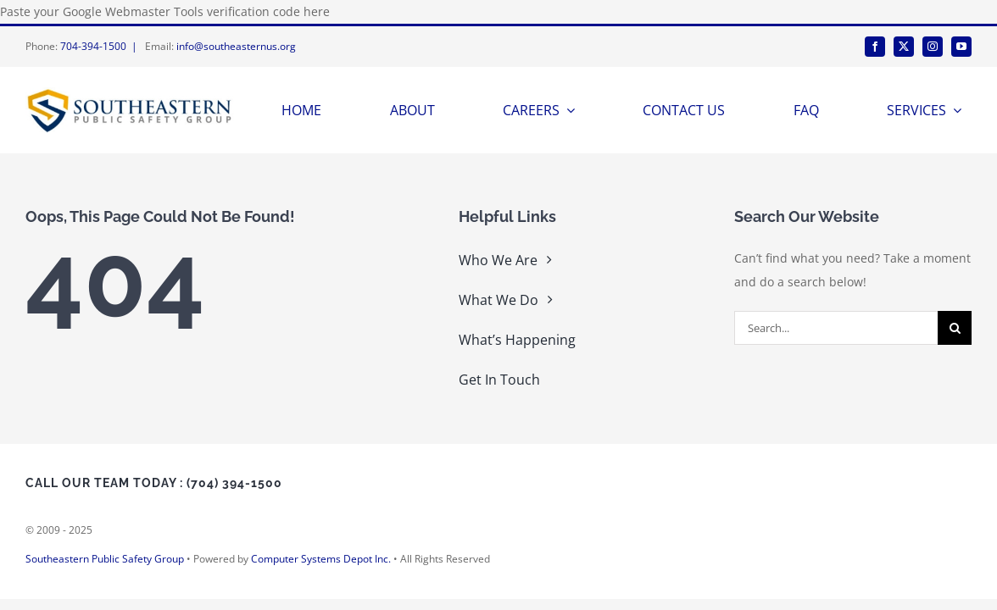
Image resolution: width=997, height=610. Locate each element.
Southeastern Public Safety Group (104, 559)
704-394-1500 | (101, 46)
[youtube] (961, 46)
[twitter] (904, 46)
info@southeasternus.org (236, 46)
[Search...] (836, 328)
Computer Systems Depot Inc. (321, 559)
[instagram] (932, 46)
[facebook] (875, 46)
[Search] (955, 328)
